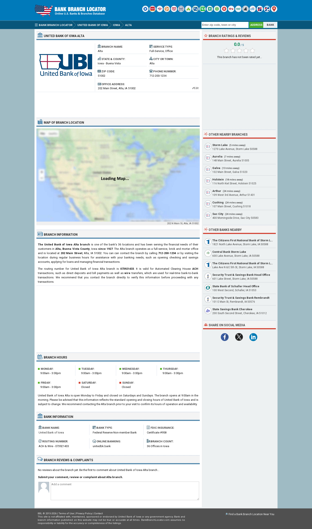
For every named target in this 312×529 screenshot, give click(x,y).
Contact (98, 513)
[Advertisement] (118, 103)
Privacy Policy (84, 513)
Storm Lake (220, 145)
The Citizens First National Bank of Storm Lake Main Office (252, 263)
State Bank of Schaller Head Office (235, 286)
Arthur (216, 191)
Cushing (218, 202)
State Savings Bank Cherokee (232, 309)
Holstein (218, 179)
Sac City (217, 214)
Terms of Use (66, 513)
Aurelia (217, 156)
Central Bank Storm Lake (229, 251)
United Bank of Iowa (51, 432)
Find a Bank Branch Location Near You (251, 514)
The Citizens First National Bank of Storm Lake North (248, 240)
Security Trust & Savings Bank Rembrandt (240, 297)
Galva (216, 168)
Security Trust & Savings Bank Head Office (241, 274)
